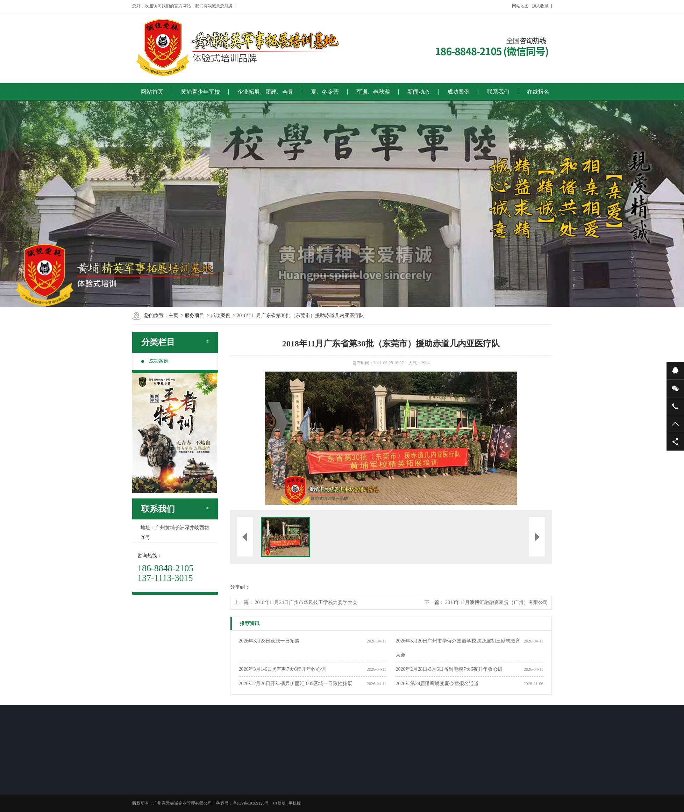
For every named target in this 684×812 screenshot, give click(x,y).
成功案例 (458, 92)
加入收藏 (540, 5)
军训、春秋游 (373, 92)
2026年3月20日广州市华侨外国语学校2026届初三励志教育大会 (458, 647)
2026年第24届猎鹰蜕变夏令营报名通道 (437, 683)
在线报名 (538, 92)
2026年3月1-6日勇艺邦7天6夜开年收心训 (282, 669)
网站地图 (520, 5)
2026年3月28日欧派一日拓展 (269, 641)
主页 (173, 315)
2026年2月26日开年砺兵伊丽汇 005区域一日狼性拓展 (295, 683)
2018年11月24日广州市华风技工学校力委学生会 (306, 602)
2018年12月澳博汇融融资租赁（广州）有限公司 (496, 602)
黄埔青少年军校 (200, 92)
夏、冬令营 (325, 92)
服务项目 (194, 315)
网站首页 (152, 92)
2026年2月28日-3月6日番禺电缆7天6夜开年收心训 (449, 669)
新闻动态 (418, 92)
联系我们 (498, 92)
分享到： (240, 587)
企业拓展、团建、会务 (265, 92)
